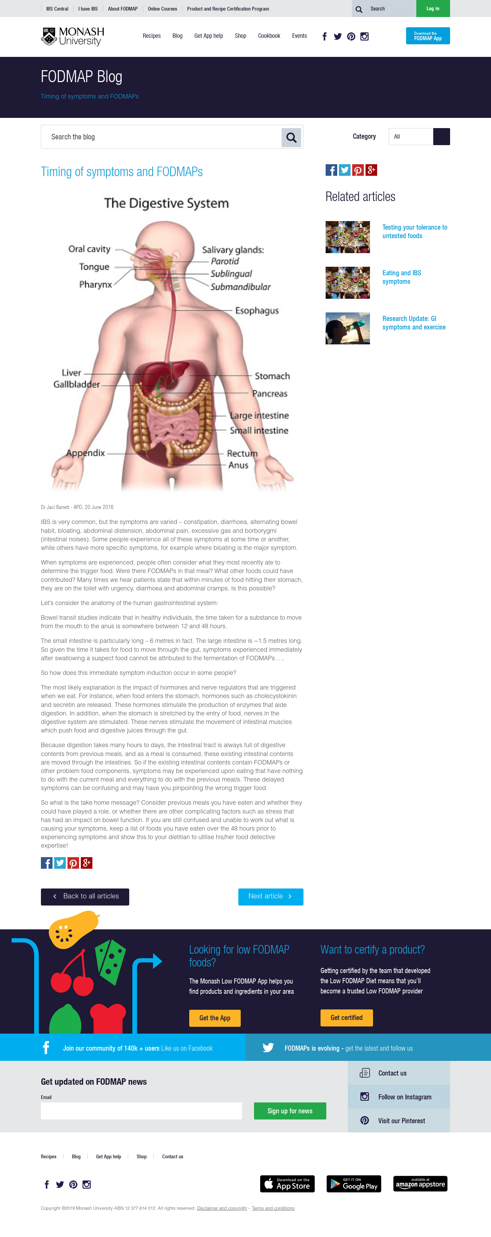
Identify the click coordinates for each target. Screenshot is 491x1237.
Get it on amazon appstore (420, 1183)
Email (46, 1097)
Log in (433, 8)
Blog (76, 1156)
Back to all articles (85, 896)
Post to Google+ (86, 863)
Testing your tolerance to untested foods (415, 231)
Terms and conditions (273, 1209)
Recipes (48, 1156)
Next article (271, 896)
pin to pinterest (73, 863)
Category (364, 136)
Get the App (214, 1018)
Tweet (60, 863)
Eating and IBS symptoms (402, 276)
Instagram (364, 36)
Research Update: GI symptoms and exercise (414, 322)
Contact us (392, 1073)
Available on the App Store (287, 1183)
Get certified (347, 1017)
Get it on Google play (354, 1183)
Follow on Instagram (405, 1097)
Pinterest (351, 36)
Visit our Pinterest (401, 1120)
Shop (142, 1156)
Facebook (324, 36)
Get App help (108, 1156)
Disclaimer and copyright (222, 1209)
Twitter (338, 36)
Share (47, 863)
